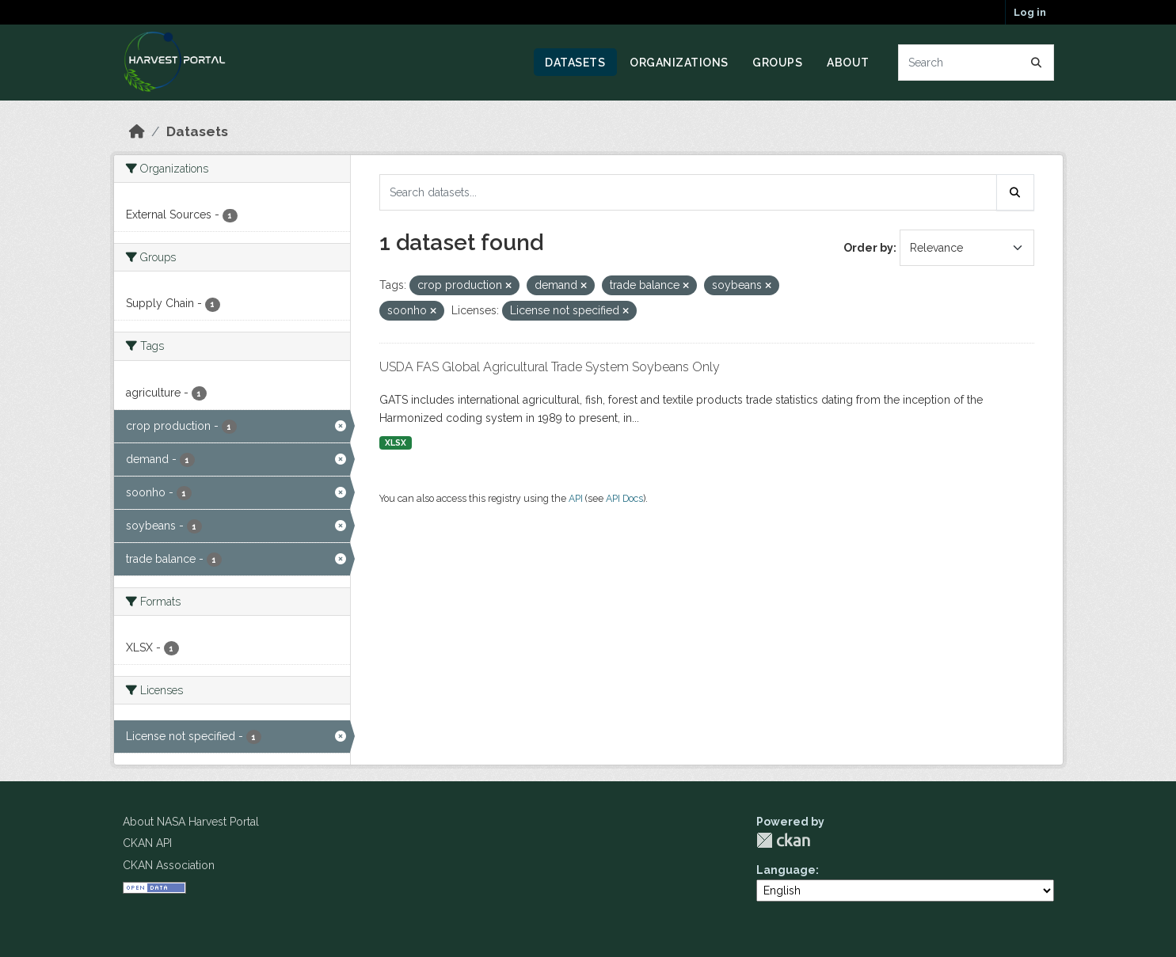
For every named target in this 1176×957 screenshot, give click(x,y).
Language (786, 870)
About (848, 62)
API (576, 498)
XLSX (395, 442)
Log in (1030, 12)
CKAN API (147, 843)
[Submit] (1036, 62)
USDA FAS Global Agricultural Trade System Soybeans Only (549, 366)
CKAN (783, 840)
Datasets (575, 62)
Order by (868, 247)
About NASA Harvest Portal (191, 821)
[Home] (137, 131)
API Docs (624, 498)
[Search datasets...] (976, 62)
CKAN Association (169, 865)
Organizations (679, 62)
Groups (777, 62)
